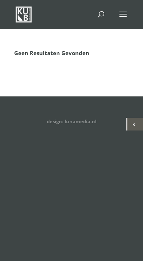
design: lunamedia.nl (72, 121)
